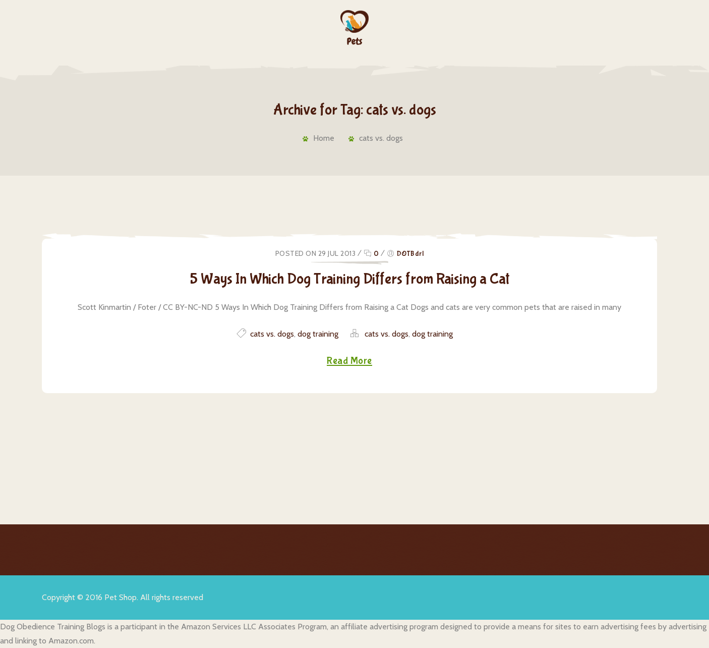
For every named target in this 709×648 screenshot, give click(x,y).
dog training (318, 334)
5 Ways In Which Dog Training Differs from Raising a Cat (349, 279)
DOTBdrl (410, 254)
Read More (349, 361)
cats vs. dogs (381, 138)
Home (320, 138)
